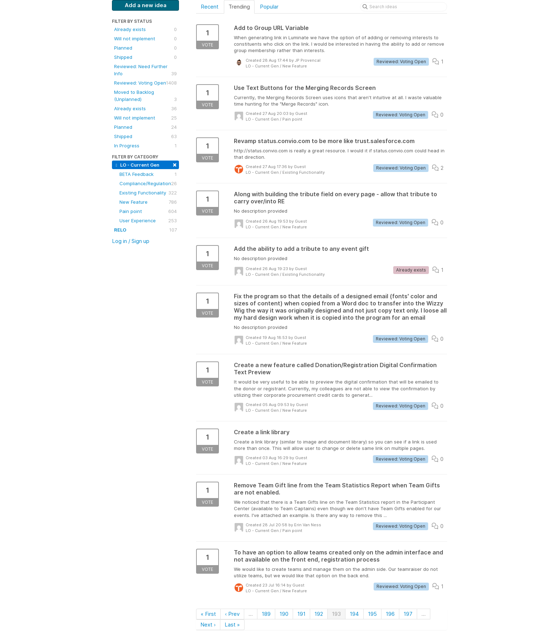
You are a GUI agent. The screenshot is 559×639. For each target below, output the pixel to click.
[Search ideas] (403, 6)
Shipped (145, 57)
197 (408, 613)
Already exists (145, 29)
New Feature (148, 202)
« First (208, 613)
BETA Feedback (148, 174)
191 (301, 613)
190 (284, 613)
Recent (210, 6)
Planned (145, 47)
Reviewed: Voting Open (145, 82)
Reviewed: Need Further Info (145, 70)
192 (318, 613)
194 (354, 613)
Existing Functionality (148, 192)
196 (390, 613)
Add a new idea (145, 5)
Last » (232, 624)
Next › (208, 624)
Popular (269, 6)
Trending (239, 6)
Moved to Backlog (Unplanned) (145, 96)
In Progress (145, 145)
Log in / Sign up (130, 241)
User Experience (148, 220)
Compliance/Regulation (148, 183)
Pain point (148, 211)
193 (336, 613)
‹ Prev (232, 613)
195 (372, 613)
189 (266, 613)
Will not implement (145, 38)
